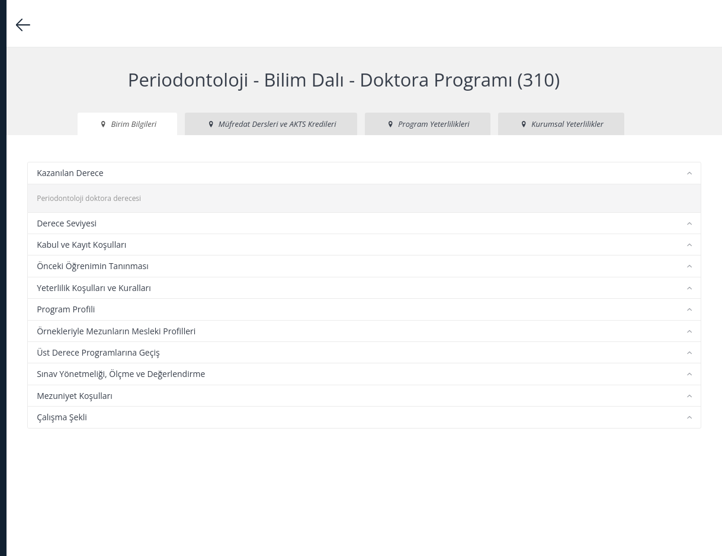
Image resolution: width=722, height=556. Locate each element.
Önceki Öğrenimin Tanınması (248, 309)
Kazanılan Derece (225, 216)
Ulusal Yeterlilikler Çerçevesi (71, 343)
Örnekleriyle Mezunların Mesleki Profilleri (271, 373)
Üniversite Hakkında (82, 179)
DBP (77, 135)
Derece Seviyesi (222, 265)
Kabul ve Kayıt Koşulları (237, 287)
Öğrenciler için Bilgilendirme (71, 287)
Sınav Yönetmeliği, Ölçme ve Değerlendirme (276, 417)
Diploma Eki (82, 306)
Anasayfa (41, 160)
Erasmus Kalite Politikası (65, 324)
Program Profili (221, 352)
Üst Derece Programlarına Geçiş (253, 395)
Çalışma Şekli (217, 460)
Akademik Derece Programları (82, 198)
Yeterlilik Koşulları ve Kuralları (249, 331)
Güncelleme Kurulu (57, 362)
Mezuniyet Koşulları (230, 438)
